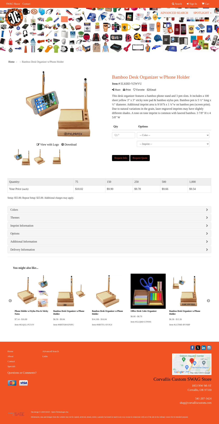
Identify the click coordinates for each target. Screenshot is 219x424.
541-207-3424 (203, 398)
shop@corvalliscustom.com (195, 402)
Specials (11, 366)
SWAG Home (13, 4)
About (10, 356)
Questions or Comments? (22, 372)
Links (45, 356)
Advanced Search (174, 14)
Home (10, 351)
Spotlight (202, 14)
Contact (26, 4)
